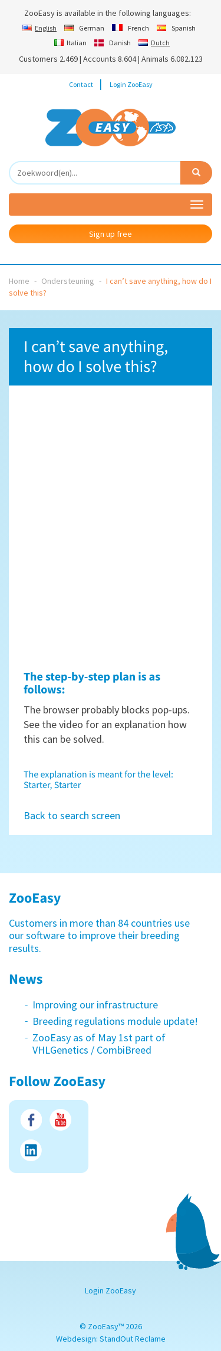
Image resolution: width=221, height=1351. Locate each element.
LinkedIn (31, 1150)
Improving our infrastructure (95, 1004)
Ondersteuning (67, 281)
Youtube (60, 1120)
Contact (81, 84)
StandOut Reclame (133, 1338)
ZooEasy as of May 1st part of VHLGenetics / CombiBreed (99, 1044)
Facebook (31, 1120)
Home (19, 281)
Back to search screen (72, 815)
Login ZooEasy (131, 84)
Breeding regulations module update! (115, 1021)
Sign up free (110, 234)
